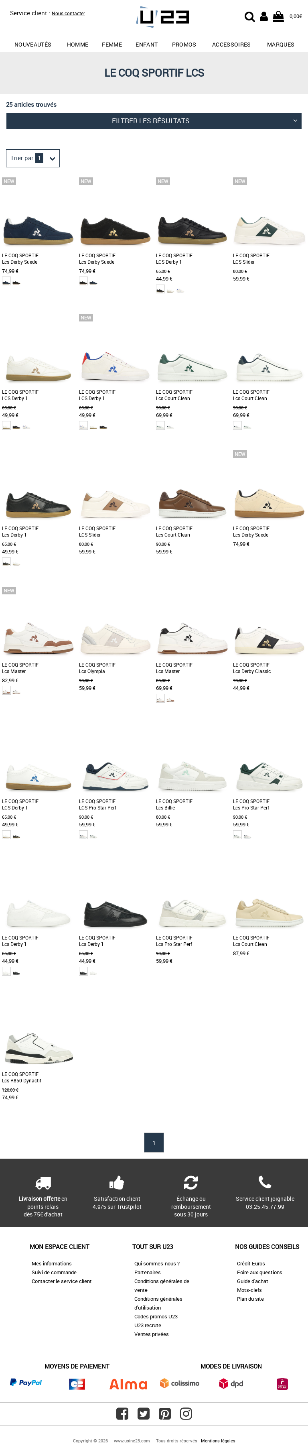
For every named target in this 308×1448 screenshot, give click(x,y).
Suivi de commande (54, 1272)
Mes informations (52, 1263)
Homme (78, 44)
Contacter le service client (62, 1281)
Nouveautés (33, 44)
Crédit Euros (251, 1263)
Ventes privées (151, 1334)
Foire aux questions (259, 1272)
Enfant (147, 44)
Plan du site (250, 1298)
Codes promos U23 (156, 1316)
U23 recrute (147, 1325)
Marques (280, 44)
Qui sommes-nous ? (157, 1263)
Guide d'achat (252, 1281)
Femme (112, 44)
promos (184, 44)
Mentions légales (218, 1441)
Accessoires (231, 44)
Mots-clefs (249, 1289)
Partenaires (147, 1272)
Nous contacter (68, 13)
